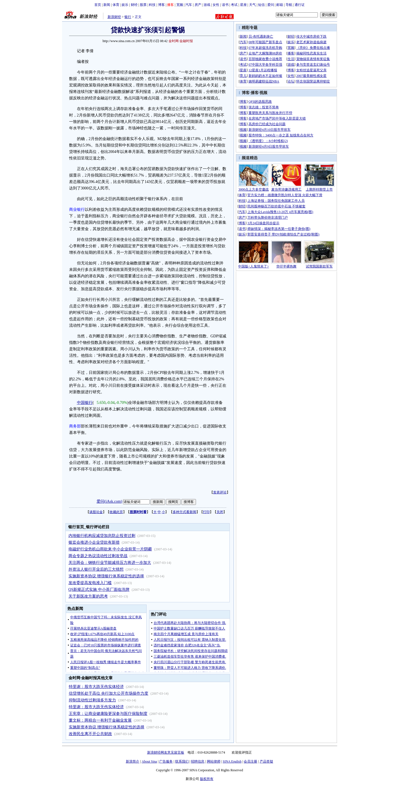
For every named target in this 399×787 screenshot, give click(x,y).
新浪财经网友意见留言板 (165, 752)
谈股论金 (96, 512)
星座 (243, 5)
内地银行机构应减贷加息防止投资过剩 (102, 536)
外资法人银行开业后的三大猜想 (96, 569)
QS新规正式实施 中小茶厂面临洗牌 (99, 589)
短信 (261, 5)
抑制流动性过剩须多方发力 (92, 700)
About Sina (149, 761)
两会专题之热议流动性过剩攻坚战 (98, 556)
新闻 (106, 5)
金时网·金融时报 (180, 41)
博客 (161, 5)
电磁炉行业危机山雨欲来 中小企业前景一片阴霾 (110, 549)
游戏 (207, 5)
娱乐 (125, 5)
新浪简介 (132, 761)
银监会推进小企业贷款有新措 (94, 542)
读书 (225, 5)
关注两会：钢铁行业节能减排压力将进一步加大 (110, 562)
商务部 (75, 426)
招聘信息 (197, 761)
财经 (134, 5)
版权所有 (206, 779)
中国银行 (85, 403)
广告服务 (166, 761)
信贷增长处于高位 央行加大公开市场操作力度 (109, 693)
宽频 (179, 5)
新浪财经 (114, 17)
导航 (289, 5)
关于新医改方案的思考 (88, 596)
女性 (216, 5)
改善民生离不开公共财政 (90, 734)
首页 (97, 5)
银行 (127, 17)
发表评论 (220, 492)
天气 (252, 5)
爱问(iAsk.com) (109, 501)
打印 (206, 512)
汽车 (188, 5)
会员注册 (250, 761)
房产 (198, 5)
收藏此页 (116, 512)
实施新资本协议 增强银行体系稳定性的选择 (106, 576)
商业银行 (77, 209)
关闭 (219, 512)
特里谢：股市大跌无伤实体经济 (96, 687)
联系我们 (182, 761)
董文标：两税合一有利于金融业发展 (100, 720)
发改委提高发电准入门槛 (90, 583)
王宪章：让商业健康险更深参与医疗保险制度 (108, 713)
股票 (143, 5)
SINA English (232, 761)
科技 (152, 5)
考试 (234, 5)
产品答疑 (266, 761)
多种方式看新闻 (184, 512)
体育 (116, 5)
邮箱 (279, 5)
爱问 (270, 5)
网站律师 (213, 761)
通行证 (300, 5)
